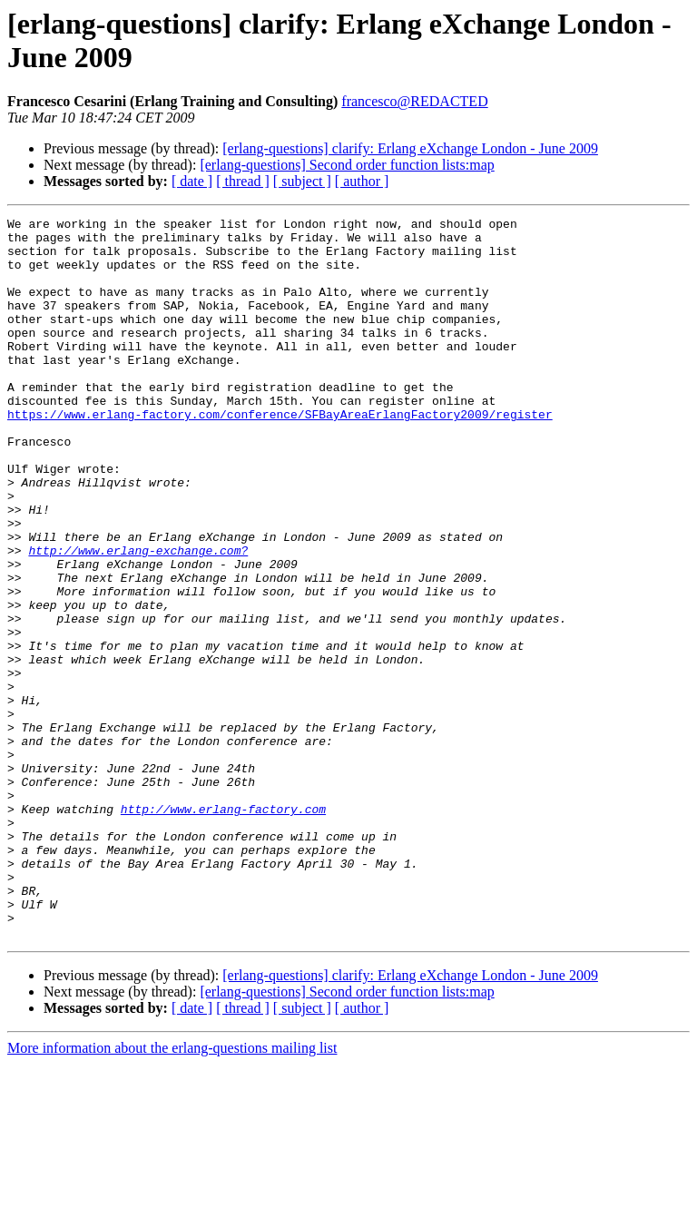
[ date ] (192, 181)
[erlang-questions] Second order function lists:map (347, 164)
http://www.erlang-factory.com (223, 928)
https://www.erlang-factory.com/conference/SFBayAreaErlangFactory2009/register (280, 455)
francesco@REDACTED (414, 101)
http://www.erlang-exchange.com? (138, 618)
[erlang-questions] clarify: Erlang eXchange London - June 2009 (410, 148)
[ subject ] (302, 181)
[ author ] (362, 181)
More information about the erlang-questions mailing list (172, 1192)
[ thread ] (243, 181)
